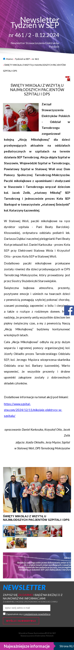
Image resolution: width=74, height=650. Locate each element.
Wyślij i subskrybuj (21, 620)
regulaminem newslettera (37, 614)
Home (8, 58)
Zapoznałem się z (28, 614)
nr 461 (35, 58)
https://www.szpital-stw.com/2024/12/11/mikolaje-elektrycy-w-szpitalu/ (33, 409)
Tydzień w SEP (22, 58)
